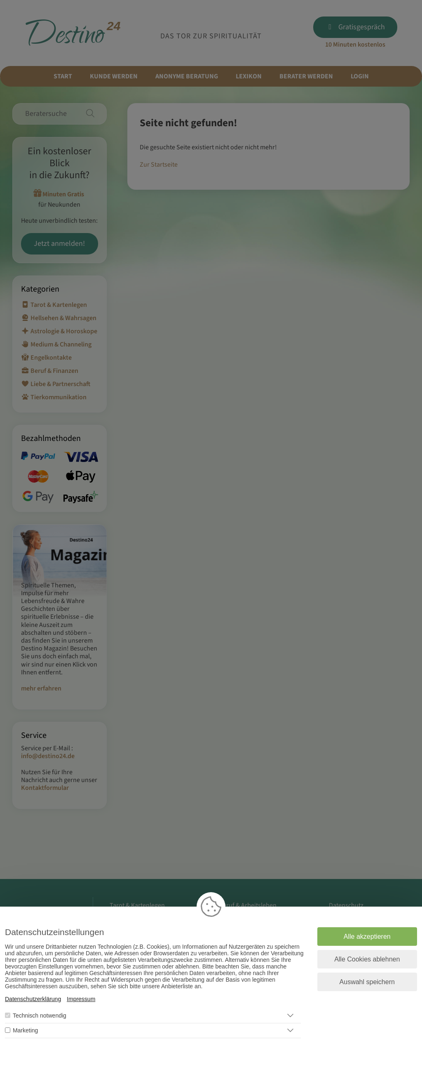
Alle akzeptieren (367, 936)
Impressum (81, 999)
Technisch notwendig (39, 1015)
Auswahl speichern (367, 981)
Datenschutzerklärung (33, 999)
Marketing (25, 1030)
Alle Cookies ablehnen (367, 959)
